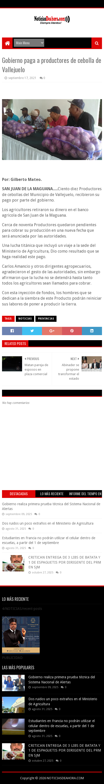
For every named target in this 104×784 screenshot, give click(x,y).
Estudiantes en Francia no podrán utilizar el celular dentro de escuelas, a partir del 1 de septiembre (61, 726)
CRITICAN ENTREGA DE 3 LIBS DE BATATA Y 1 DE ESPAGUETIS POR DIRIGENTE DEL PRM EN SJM (64, 562)
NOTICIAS (25, 318)
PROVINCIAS (46, 318)
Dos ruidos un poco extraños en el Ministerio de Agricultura (47, 523)
